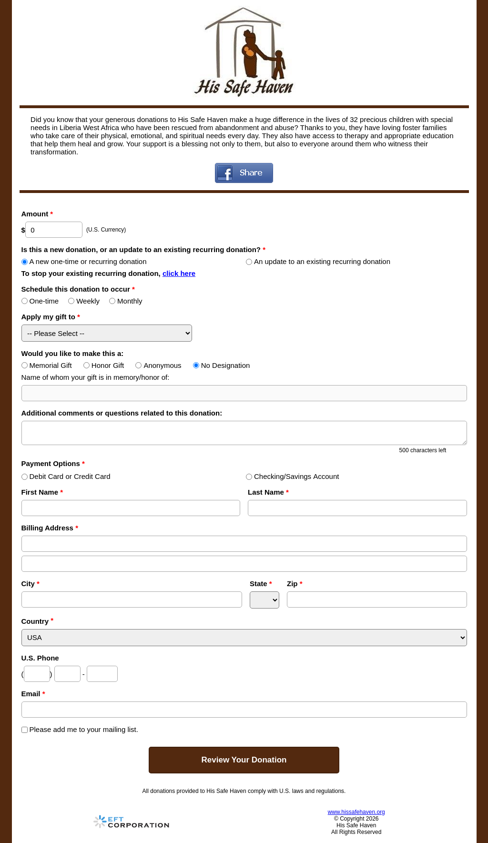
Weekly (84, 301)
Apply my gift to (50, 317)
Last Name (268, 492)
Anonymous (158, 365)
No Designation (221, 365)
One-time (40, 301)
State (261, 583)
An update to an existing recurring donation (318, 261)
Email (33, 694)
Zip (295, 583)
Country (35, 621)
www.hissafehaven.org (356, 812)
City (30, 583)
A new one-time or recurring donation (84, 261)
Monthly (125, 301)
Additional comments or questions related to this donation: (122, 413)
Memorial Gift (46, 365)
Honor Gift (103, 365)
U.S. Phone (40, 658)
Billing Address (49, 528)
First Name (42, 492)
